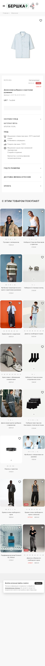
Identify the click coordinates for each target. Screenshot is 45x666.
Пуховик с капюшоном (11, 242)
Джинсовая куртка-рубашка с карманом (11, 424)
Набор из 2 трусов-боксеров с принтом (34, 243)
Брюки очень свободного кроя (11, 513)
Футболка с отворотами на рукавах (33, 456)
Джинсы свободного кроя (34, 334)
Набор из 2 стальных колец (34, 288)
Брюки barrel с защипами (11, 334)
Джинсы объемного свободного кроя (34, 559)
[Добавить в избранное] (19, 211)
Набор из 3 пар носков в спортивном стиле (33, 378)
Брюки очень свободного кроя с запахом (34, 513)
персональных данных (12, 588)
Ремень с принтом (11, 469)
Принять (38, 583)
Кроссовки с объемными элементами (11, 378)
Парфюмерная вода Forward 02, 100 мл (11, 556)
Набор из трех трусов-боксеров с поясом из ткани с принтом (34, 424)
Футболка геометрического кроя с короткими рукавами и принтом (11, 289)
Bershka (8, 80)
